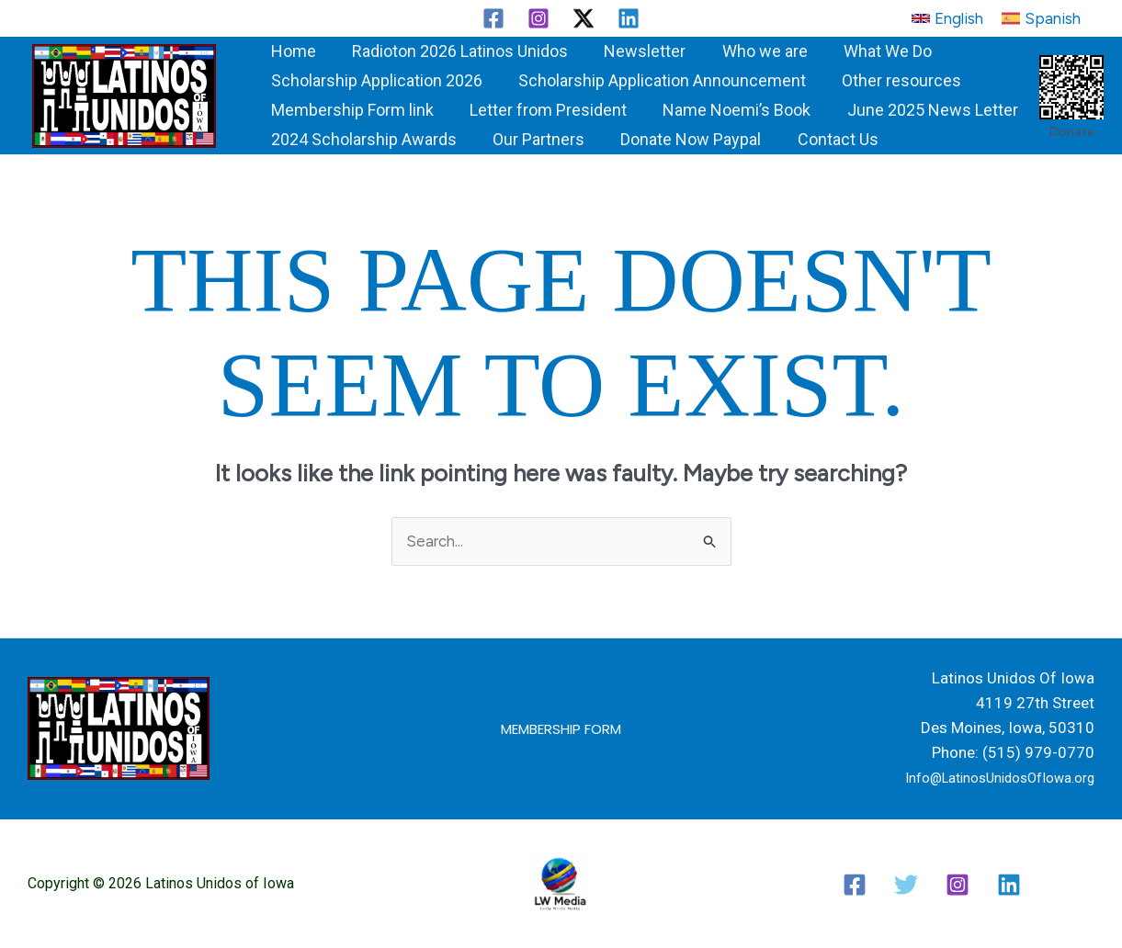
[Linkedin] (629, 18)
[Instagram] (538, 18)
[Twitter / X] (583, 18)
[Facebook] (493, 18)
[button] (947, 18)
